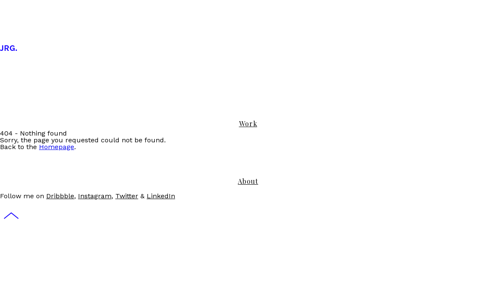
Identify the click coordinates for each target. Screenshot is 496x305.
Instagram (94, 196)
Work (248, 123)
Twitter (126, 196)
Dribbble (60, 196)
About (248, 181)
